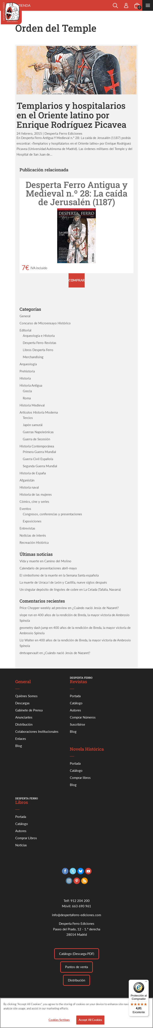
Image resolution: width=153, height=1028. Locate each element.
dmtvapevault (29, 653)
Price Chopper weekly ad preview (43, 608)
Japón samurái (33, 425)
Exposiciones (32, 521)
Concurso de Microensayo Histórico (45, 323)
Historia (25, 378)
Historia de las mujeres (36, 494)
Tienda (24, 5)
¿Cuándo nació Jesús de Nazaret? (95, 608)
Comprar (77, 280)
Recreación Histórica (34, 542)
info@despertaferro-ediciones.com (76, 915)
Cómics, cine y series (34, 501)
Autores (75, 710)
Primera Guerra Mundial (39, 452)
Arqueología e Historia (39, 335)
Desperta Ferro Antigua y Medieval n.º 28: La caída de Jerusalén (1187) (76, 193)
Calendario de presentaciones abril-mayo (48, 568)
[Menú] (146, 982)
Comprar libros (80, 778)
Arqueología (28, 364)
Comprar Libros (26, 838)
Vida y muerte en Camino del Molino (45, 561)
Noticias (21, 845)
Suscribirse (77, 724)
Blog (18, 746)
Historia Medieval (32, 405)
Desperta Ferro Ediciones (63, 133)
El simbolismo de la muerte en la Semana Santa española (59, 575)
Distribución (23, 724)
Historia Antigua (31, 385)
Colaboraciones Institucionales (36, 731)
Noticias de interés (33, 535)
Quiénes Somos (26, 696)
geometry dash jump (34, 628)
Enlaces (20, 739)
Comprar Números (83, 717)
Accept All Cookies (90, 1023)
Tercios (28, 418)
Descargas (22, 703)
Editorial (25, 330)
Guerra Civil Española (38, 459)
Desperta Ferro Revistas (39, 343)
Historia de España (33, 473)
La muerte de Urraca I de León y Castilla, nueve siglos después (63, 582)
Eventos (25, 509)
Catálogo (76, 703)
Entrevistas (27, 528)
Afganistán (27, 480)
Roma (27, 398)
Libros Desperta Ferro (38, 350)
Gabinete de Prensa (29, 710)
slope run (26, 615)
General (25, 316)
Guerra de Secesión (36, 439)
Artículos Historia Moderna (39, 412)
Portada (75, 696)
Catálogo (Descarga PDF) (76, 954)
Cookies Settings (59, 1023)
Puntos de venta (76, 967)
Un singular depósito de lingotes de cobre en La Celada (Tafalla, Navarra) (70, 589)
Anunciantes (23, 717)
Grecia (27, 391)
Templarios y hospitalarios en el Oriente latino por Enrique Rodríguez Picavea (71, 115)
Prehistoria (27, 371)
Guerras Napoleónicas (38, 432)
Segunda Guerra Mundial (40, 466)
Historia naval (29, 487)
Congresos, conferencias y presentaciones (52, 514)
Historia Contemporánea (37, 446)
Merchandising (33, 357)
